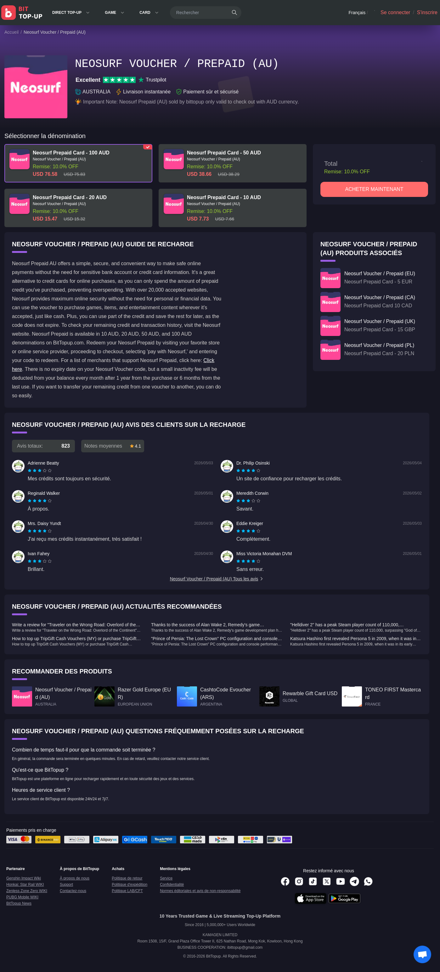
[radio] (30, 470)
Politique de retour (127, 878)
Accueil (11, 32)
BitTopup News (18, 903)
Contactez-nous (73, 891)
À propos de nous (74, 878)
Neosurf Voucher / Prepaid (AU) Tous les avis (217, 578)
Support (66, 884)
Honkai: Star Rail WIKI (25, 884)
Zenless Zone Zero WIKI (26, 891)
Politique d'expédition (129, 884)
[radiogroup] (40, 470)
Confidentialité (172, 884)
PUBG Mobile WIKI (22, 897)
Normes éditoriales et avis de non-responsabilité (200, 891)
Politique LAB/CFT (127, 891)
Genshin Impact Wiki (23, 878)
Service (166, 878)
